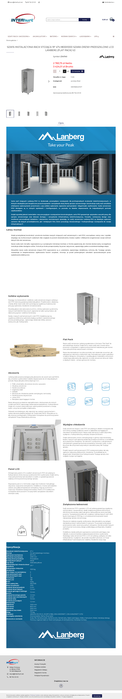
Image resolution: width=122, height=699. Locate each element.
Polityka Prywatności (41, 675)
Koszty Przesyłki (40, 664)
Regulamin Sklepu (40, 670)
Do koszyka (77, 71)
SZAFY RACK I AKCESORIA (19, 36)
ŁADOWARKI (85, 36)
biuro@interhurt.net (17, 674)
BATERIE (54, 36)
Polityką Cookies (34, 695)
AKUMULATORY (40, 36)
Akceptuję (97, 696)
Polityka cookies (40, 667)
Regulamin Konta (40, 673)
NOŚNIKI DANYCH (69, 36)
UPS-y (96, 36)
